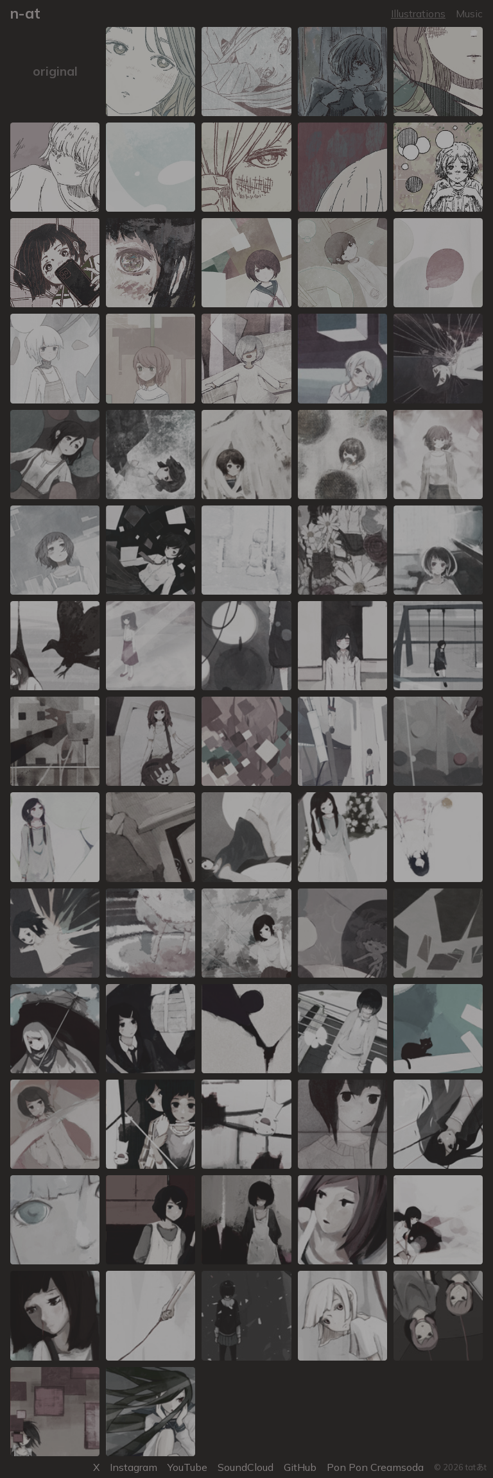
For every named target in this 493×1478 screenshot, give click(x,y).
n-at (25, 13)
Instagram (133, 1467)
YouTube (187, 1467)
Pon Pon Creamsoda (375, 1467)
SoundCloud (245, 1467)
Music (469, 13)
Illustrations (418, 13)
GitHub (300, 1467)
